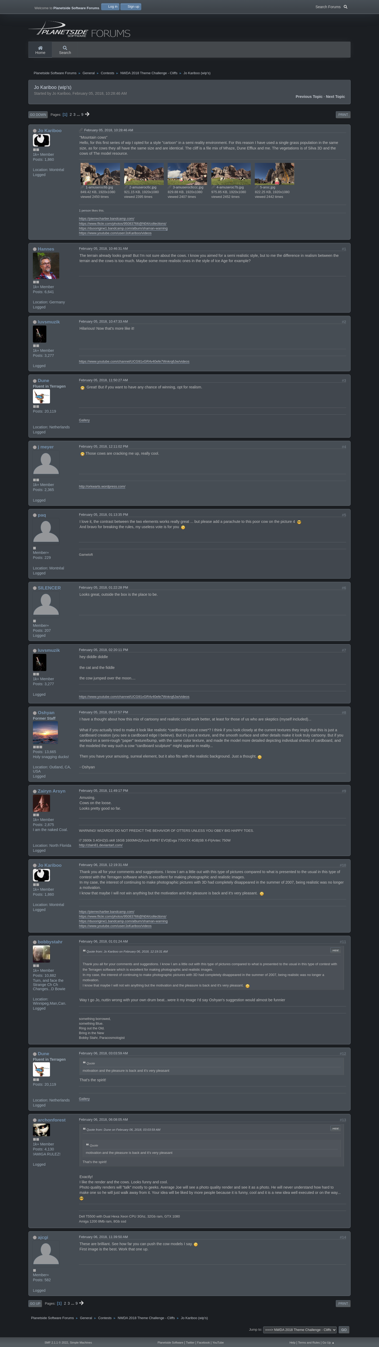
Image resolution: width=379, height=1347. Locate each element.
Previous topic (309, 99)
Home (40, 50)
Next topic (335, 99)
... (79, 116)
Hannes (46, 251)
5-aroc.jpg (265, 189)
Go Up (35, 1306)
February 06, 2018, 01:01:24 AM (103, 943)
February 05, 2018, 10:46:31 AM (103, 251)
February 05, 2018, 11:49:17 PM (103, 793)
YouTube (218, 1342)
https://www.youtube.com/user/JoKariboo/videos (115, 235)
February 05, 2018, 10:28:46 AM (108, 132)
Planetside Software (170, 1342)
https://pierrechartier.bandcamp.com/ (106, 221)
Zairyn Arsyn (52, 793)
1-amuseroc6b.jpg (97, 189)
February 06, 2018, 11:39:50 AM (103, 1239)
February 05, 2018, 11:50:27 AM (103, 382)
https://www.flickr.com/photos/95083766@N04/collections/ (122, 226)
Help (293, 1342)
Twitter (190, 1342)
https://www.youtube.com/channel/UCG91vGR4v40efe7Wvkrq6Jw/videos (134, 363)
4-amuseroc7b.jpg (227, 189)
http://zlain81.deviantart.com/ (101, 847)
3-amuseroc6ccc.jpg (185, 189)
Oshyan (46, 714)
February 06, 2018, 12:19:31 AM (103, 867)
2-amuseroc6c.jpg (140, 189)
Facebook (203, 1342)
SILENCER (49, 590)
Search (65, 50)
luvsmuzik (49, 324)
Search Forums (331, 6)
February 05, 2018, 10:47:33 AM (103, 324)
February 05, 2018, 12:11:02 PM (103, 448)
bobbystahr (50, 944)
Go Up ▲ (328, 1342)
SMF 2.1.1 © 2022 (56, 1342)
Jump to (255, 1332)
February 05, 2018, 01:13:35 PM (103, 517)
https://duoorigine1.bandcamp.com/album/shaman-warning (123, 230)
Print (343, 117)
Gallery (84, 422)
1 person (85, 212)
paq (42, 517)
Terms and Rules (309, 1342)
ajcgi (43, 1239)
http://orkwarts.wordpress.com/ (102, 488)
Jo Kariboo (50, 132)
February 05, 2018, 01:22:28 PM (103, 590)
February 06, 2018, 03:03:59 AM (103, 1055)
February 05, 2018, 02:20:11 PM (103, 652)
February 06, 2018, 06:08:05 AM (103, 1122)
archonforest (52, 1122)
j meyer (46, 449)
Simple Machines (81, 1342)
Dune (43, 382)
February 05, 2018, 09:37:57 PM (103, 714)
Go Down (38, 117)
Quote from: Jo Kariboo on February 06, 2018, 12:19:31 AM (127, 953)
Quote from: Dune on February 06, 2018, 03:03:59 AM (123, 1131)
